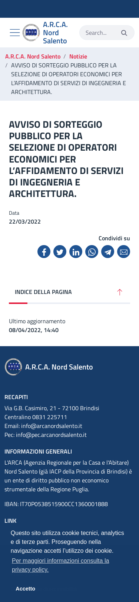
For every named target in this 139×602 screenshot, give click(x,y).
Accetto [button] (25, 589)
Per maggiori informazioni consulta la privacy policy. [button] (60, 565)
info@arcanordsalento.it (51, 425)
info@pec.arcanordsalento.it (51, 434)
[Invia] (124, 32)
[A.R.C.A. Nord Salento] (47, 32)
